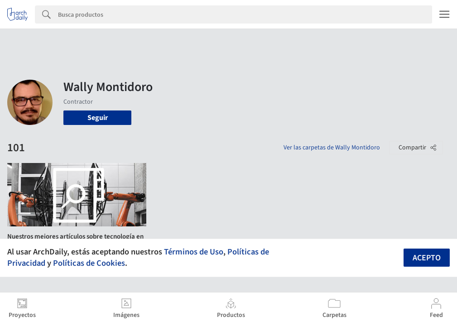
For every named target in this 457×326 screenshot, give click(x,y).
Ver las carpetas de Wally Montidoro (332, 147)
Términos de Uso (193, 252)
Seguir (97, 118)
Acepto (427, 258)
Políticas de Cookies (89, 263)
